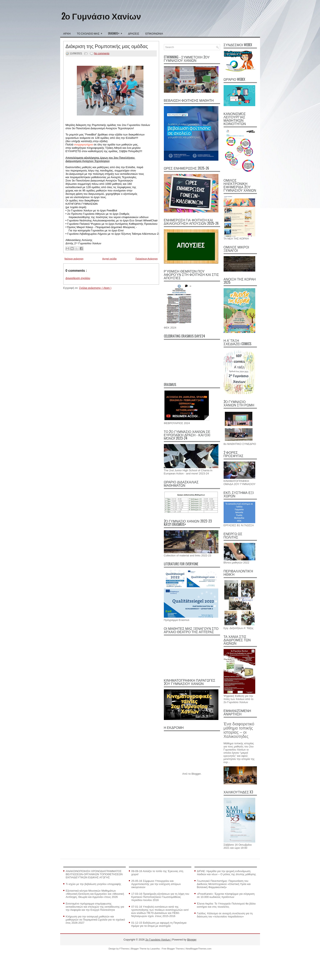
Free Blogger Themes (173, 948)
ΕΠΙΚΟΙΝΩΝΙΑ (154, 33)
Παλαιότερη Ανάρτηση (147, 258)
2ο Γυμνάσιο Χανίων (101, 16)
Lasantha (155, 948)
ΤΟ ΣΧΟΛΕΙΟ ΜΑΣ (91, 32)
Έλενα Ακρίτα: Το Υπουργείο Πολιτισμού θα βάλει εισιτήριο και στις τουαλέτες (226, 905)
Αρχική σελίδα (109, 258)
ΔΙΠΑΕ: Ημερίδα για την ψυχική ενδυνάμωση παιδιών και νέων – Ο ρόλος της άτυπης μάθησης (226, 873)
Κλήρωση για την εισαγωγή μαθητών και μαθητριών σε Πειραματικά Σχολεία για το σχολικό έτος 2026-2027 (95, 919)
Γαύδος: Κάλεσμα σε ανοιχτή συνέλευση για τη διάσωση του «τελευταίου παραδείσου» (225, 915)
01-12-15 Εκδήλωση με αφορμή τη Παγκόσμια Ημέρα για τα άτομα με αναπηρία (159, 924)
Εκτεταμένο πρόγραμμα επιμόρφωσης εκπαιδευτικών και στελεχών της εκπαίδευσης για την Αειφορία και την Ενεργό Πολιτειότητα (95, 906)
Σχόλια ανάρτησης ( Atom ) (95, 287)
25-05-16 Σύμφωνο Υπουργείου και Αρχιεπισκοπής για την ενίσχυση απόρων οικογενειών (156, 884)
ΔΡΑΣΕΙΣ (133, 33)
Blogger (196, 773)
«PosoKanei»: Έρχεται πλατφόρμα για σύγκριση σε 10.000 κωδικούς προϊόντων (226, 895)
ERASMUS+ (116, 32)
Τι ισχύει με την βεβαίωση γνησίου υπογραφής (93, 884)
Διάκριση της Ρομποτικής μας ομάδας (107, 45)
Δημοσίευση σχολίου (78, 278)
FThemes (125, 948)
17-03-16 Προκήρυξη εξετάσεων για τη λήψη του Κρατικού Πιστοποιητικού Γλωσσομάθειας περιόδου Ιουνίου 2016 (160, 897)
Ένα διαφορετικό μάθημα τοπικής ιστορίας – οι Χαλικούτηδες (239, 730)
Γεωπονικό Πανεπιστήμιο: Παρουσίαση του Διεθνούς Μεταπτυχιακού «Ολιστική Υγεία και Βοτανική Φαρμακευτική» (224, 884)
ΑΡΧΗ (67, 33)
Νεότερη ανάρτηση (74, 258)
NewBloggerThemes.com (199, 948)
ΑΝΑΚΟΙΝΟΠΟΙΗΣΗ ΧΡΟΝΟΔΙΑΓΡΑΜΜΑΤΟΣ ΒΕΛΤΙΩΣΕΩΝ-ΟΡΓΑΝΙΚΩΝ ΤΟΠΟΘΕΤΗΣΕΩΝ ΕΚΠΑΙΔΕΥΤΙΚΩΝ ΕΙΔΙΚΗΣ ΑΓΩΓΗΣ (94, 874)
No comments (101, 53)
